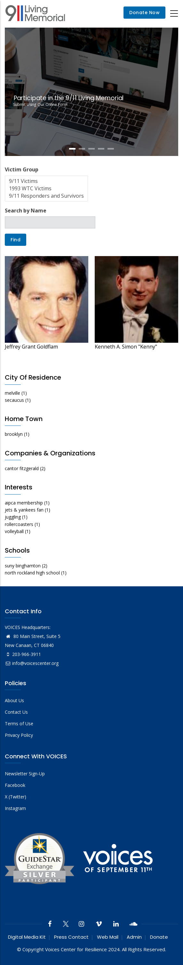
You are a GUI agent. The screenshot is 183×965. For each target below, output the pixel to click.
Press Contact (71, 937)
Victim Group (21, 169)
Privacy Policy (19, 735)
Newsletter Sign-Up (25, 774)
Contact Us (16, 712)
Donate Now (144, 13)
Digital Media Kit (27, 937)
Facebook (15, 785)
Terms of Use (19, 723)
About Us (14, 700)
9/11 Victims (46, 181)
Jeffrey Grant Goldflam (31, 346)
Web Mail (107, 937)
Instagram (15, 808)
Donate (159, 937)
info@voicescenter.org (32, 663)
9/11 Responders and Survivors (46, 196)
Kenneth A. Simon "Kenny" (126, 346)
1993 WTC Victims (46, 188)
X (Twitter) (15, 797)
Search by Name (25, 210)
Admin (134, 937)
